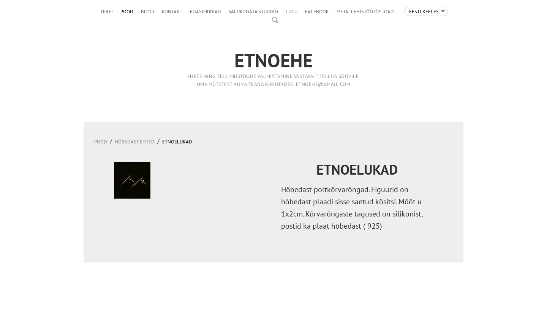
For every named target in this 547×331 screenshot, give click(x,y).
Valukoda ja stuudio (253, 11)
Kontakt (172, 11)
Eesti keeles (424, 11)
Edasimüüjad (205, 11)
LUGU (291, 11)
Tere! (106, 11)
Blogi (147, 11)
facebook (317, 11)
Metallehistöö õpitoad (365, 11)
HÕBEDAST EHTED (135, 141)
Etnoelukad (177, 141)
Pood (126, 11)
